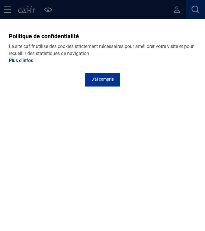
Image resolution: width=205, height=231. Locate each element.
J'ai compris (103, 79)
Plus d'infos (21, 60)
